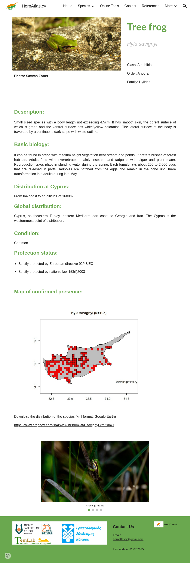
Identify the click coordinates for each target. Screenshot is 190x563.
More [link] (169, 6)
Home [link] (67, 6)
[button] (185, 6)
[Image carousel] (95, 476)
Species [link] (84, 6)
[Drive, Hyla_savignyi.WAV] (151, 92)
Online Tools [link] (109, 6)
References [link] (150, 6)
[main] (66, 76)
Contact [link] (130, 6)
